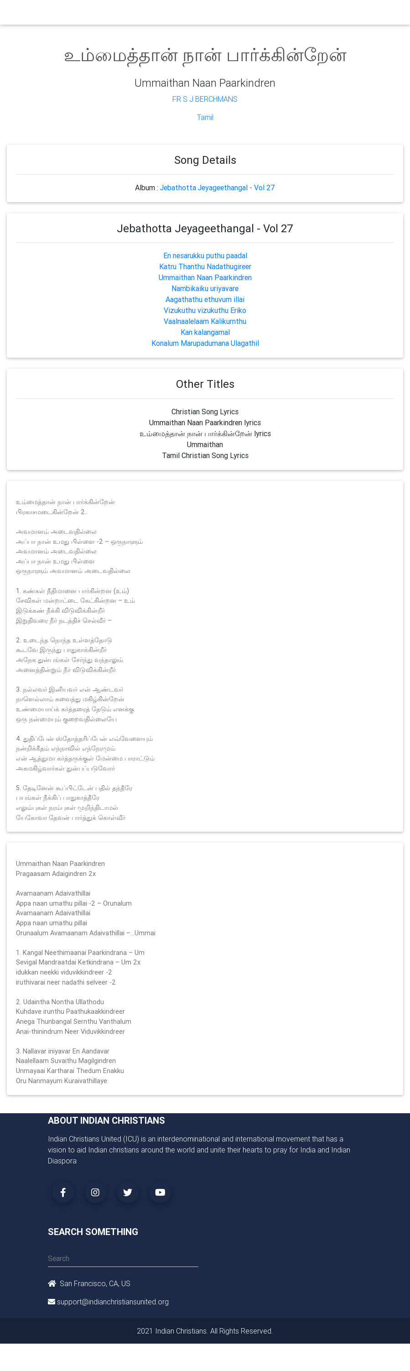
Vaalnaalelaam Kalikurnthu (205, 321)
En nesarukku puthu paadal (205, 255)
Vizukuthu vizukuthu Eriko (205, 310)
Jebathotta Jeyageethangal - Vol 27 (217, 187)
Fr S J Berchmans (205, 99)
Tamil (205, 117)
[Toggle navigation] (357, 14)
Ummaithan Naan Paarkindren (205, 277)
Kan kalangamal (205, 332)
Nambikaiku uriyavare (205, 288)
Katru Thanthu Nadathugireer (205, 266)
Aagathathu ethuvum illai (205, 299)
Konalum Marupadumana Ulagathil (205, 343)
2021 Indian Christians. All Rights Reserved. (205, 1330)
